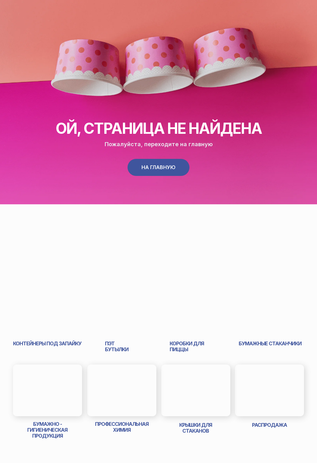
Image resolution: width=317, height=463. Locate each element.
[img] (47, 310)
